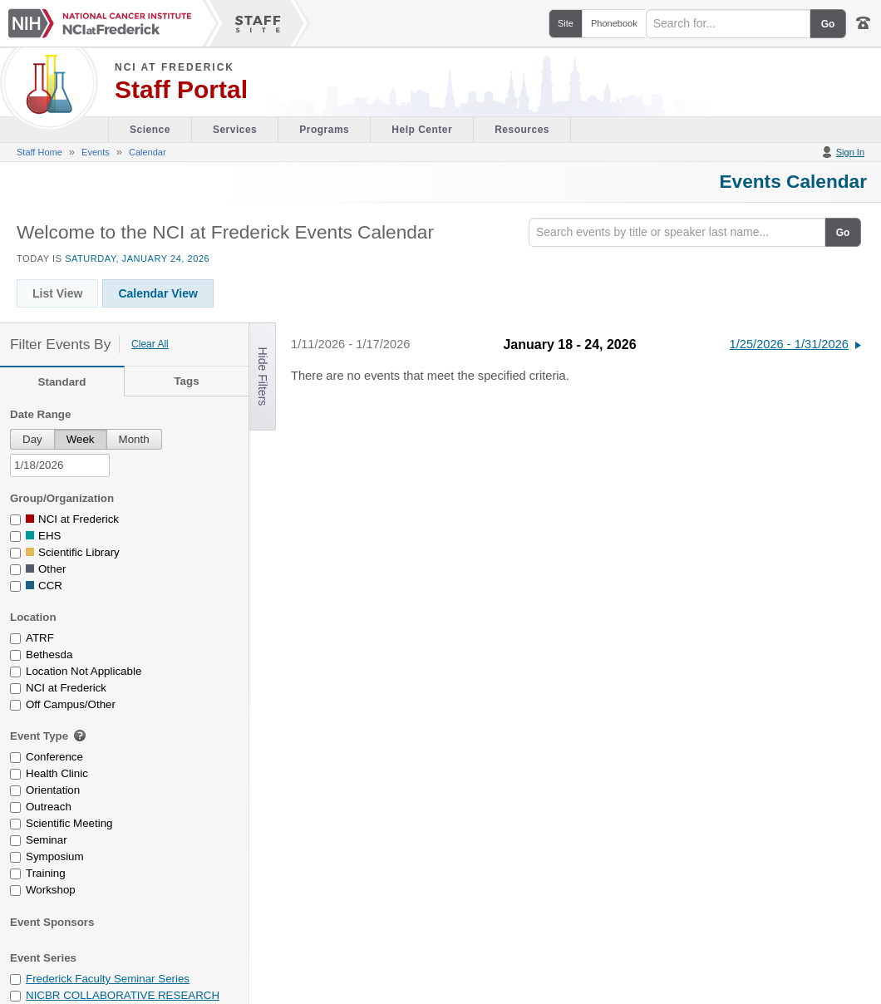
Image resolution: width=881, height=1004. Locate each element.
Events (95, 152)
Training (46, 873)
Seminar (46, 840)
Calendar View (157, 293)
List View (57, 293)
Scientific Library (79, 552)
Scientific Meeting (69, 823)
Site (565, 23)
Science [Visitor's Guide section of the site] (150, 129)
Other (52, 569)
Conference (54, 757)
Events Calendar (793, 181)
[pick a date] (60, 465)
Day (32, 439)
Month (134, 439)
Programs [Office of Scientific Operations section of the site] (324, 129)
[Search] (677, 232)
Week (80, 439)
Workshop (51, 889)
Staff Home (39, 152)
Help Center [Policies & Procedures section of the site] (421, 129)
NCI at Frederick (174, 67)
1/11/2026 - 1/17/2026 (350, 344)
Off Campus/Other (71, 704)
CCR (50, 585)
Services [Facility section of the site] (235, 129)
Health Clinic (57, 773)
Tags (186, 381)
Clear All (150, 344)
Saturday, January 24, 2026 (137, 258)
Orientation (53, 790)
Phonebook (614, 23)
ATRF (40, 638)
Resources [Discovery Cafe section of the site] (522, 129)
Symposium (55, 856)
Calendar (147, 152)
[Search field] (728, 23)
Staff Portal (181, 89)
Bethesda (49, 654)
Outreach (48, 806)
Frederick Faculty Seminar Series (107, 978)
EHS (49, 535)
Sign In (850, 152)
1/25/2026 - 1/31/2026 (789, 344)
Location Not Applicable (83, 671)
